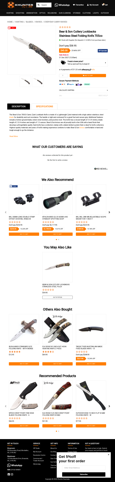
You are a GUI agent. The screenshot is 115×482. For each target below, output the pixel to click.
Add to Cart (88, 75)
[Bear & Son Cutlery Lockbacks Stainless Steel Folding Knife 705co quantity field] (63, 75)
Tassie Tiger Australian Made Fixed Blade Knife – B (89, 348)
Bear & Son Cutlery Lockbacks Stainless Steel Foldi (56, 286)
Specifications (44, 106)
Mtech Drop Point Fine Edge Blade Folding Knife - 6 (21, 414)
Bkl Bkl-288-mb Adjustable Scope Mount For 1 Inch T (91, 218)
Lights (96, 13)
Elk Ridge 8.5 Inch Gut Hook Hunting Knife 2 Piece (54, 348)
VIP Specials (103, 51)
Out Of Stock (57, 297)
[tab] (18, 106)
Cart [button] (105, 4)
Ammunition (31, 13)
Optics (42, 13)
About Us (53, 448)
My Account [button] (92, 5)
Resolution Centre (39, 455)
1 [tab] (56, 239)
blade (11, 117)
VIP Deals (36, 448)
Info (93, 70)
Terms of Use (72, 448)
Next (109, 212)
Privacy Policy (72, 452)
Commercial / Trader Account (38, 460)
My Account (37, 452)
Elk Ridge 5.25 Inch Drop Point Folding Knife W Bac (55, 414)
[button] (82, 27)
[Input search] (43, 5)
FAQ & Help (37, 464)
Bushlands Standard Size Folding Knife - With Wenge (21, 348)
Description (19, 106)
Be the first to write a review (57, 160)
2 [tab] (58, 239)
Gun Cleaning (65, 13)
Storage (76, 13)
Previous (5, 212)
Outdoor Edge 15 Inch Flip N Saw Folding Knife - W (90, 414)
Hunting (10, 13)
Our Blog (53, 452)
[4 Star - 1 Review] (57, 351)
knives (82, 128)
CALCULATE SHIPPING (83, 90)
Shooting (20, 13)
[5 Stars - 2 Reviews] (24, 351)
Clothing (87, 13)
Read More (14, 136)
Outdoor (105, 13)
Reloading (52, 13)
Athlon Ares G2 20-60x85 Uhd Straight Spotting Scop (55, 218)
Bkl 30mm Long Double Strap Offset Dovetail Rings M (22, 218)
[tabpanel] (24, 210)
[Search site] (38, 5)
